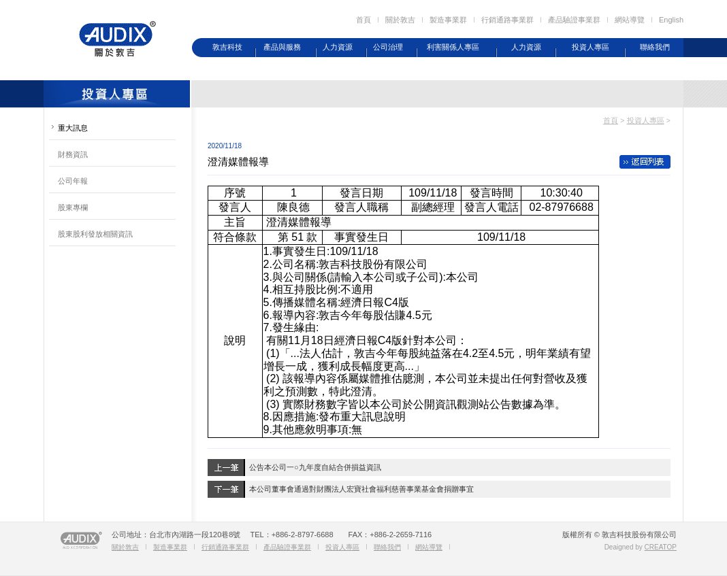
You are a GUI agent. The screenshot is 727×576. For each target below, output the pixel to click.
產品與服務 (282, 47)
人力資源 (338, 47)
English (671, 20)
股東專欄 (73, 207)
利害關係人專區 (453, 47)
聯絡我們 (655, 47)
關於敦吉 (400, 20)
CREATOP (661, 547)
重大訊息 (73, 128)
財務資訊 (73, 154)
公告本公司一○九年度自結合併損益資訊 (315, 467)
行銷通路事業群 (507, 20)
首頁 (363, 20)
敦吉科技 (227, 47)
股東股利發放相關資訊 (95, 234)
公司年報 (73, 181)
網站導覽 (630, 20)
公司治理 (388, 47)
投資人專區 (590, 47)
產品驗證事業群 (574, 20)
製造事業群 (448, 20)
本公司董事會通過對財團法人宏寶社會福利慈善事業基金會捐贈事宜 (361, 489)
